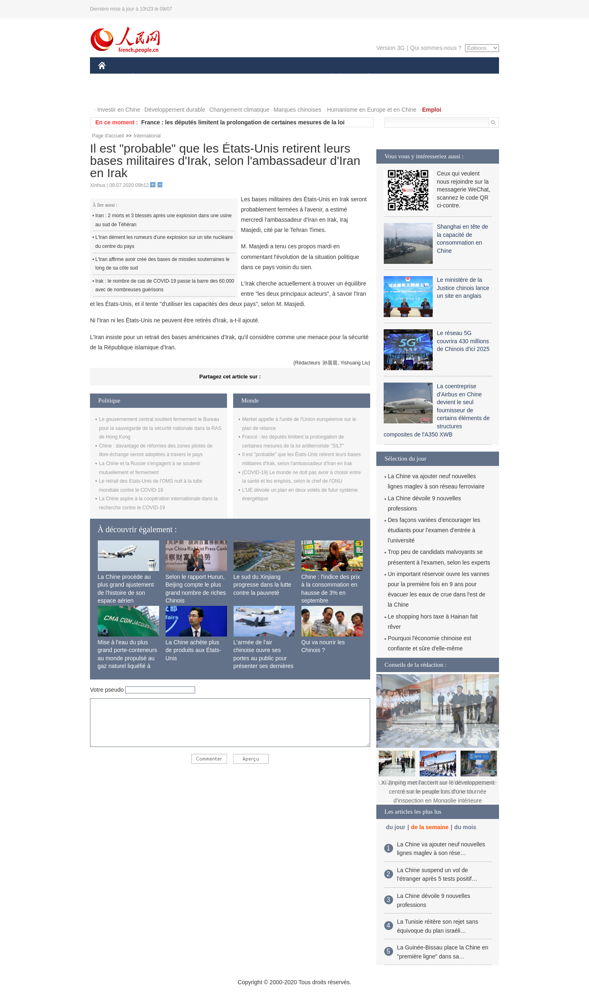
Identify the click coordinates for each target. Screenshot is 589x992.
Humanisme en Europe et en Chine (371, 109)
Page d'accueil (108, 136)
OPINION (470, 77)
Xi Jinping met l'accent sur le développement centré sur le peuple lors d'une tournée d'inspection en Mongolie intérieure (438, 791)
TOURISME (432, 77)
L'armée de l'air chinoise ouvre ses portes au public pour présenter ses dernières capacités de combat (264, 658)
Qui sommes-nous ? (435, 48)
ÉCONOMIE (147, 77)
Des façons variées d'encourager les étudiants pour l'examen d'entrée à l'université (434, 530)
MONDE (185, 77)
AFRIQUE (219, 77)
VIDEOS (148, 93)
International (147, 136)
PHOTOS (115, 93)
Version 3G (390, 48)
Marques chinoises (297, 109)
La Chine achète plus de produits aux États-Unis (193, 650)
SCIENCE (255, 77)
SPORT (397, 77)
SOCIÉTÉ (328, 77)
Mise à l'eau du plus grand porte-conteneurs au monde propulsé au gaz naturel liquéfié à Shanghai (127, 658)
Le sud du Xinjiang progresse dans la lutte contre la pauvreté (263, 585)
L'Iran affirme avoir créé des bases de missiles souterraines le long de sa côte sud (162, 263)
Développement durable (174, 109)
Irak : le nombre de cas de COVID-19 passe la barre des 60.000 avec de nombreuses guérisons (164, 285)
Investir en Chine (118, 109)
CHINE (112, 77)
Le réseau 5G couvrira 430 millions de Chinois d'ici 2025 (463, 341)
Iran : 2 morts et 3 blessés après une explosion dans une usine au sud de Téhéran (163, 220)
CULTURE (292, 77)
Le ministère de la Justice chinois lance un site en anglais (463, 288)
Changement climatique (239, 109)
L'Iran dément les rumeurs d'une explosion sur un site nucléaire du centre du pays (164, 241)
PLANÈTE (364, 77)
